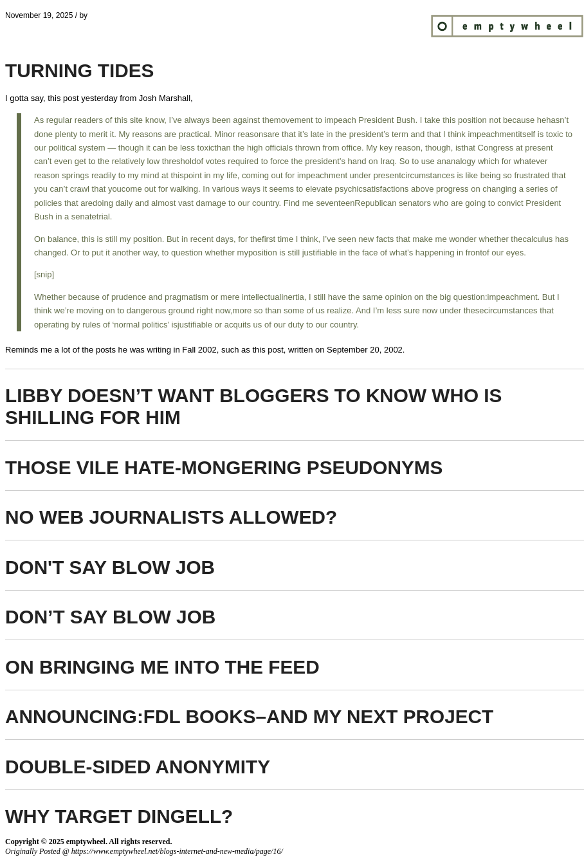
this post (63, 98)
